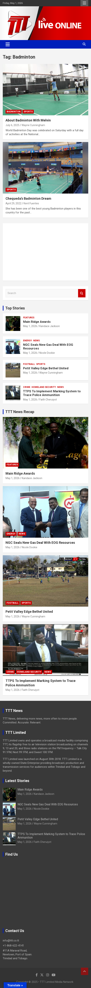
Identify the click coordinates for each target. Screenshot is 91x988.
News (36, 340)
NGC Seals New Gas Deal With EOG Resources (40, 543)
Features (28, 317)
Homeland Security (44, 387)
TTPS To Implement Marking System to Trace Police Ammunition (52, 393)
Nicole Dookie (47, 352)
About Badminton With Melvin (28, 120)
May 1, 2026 (30, 326)
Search (81, 293)
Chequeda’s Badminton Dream (28, 198)
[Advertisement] (45, 252)
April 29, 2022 (13, 203)
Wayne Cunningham (33, 125)
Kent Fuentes (31, 203)
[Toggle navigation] (8, 44)
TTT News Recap (19, 412)
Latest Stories (17, 780)
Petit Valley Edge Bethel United (45, 368)
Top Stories (15, 308)
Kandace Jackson (49, 326)
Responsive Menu (84, 3)
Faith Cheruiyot (48, 399)
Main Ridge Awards (37, 322)
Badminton (13, 111)
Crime (26, 387)
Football (29, 364)
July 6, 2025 (12, 125)
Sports (28, 111)
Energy (27, 340)
